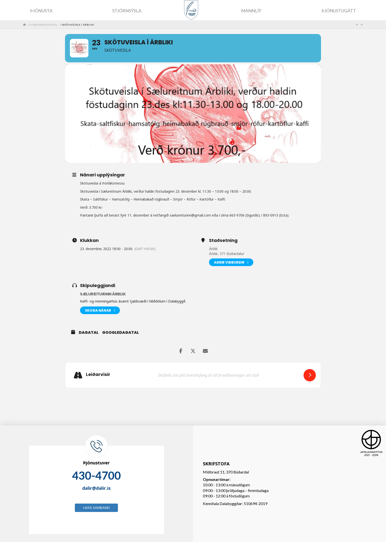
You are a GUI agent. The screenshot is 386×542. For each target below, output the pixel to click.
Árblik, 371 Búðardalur (226, 253)
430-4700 (96, 475)
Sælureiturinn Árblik (103, 294)
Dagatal (88, 332)
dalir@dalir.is (96, 488)
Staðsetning (223, 240)
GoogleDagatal (120, 332)
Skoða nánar (100, 310)
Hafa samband (96, 508)
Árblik (213, 248)
